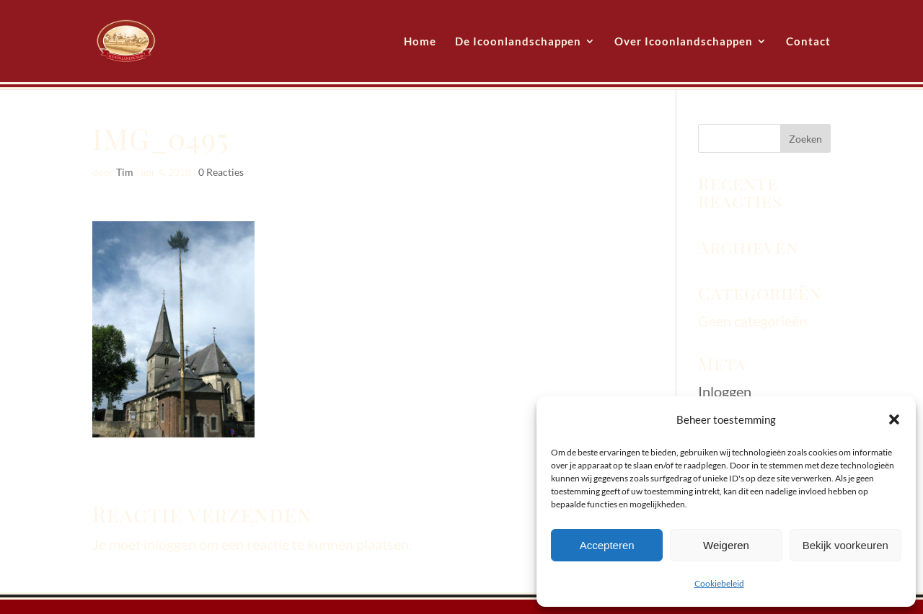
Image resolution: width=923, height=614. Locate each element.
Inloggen (724, 391)
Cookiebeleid (719, 583)
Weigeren (726, 545)
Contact (808, 42)
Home (420, 42)
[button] (894, 419)
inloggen (169, 544)
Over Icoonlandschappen (683, 42)
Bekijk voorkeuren (845, 545)
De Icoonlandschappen (518, 42)
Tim (124, 172)
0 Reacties (221, 172)
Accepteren (607, 545)
